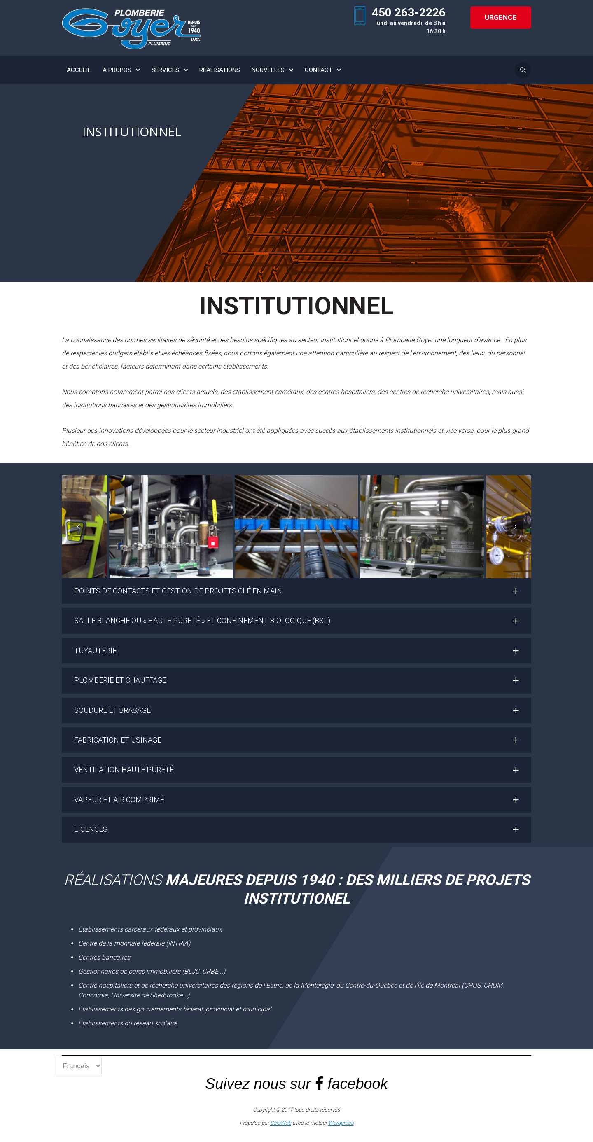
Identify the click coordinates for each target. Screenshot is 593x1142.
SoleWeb (280, 1123)
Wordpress (341, 1123)
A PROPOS (117, 70)
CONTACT (318, 70)
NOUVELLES (268, 70)
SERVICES (165, 70)
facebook (358, 1083)
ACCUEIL (79, 70)
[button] (296, 591)
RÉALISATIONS (219, 70)
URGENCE (501, 17)
